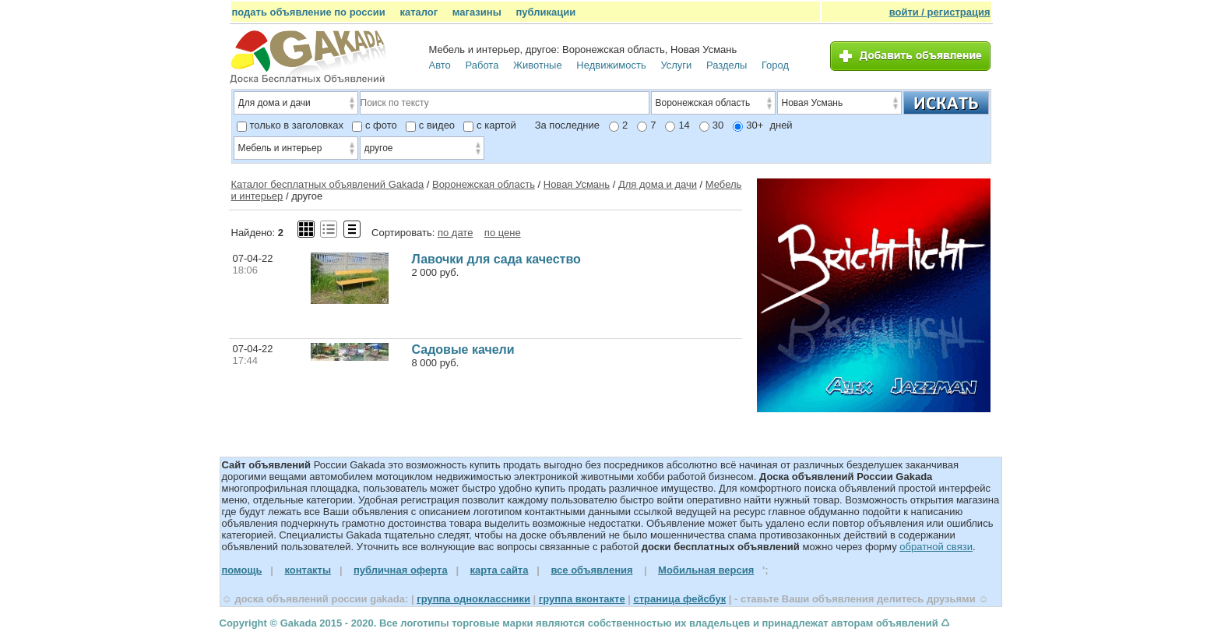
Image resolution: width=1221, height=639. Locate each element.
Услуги (675, 65)
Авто (440, 65)
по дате (455, 232)
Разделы (726, 65)
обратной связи (936, 547)
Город (775, 65)
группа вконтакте (582, 599)
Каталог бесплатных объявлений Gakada (327, 184)
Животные (537, 65)
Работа (481, 65)
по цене (502, 232)
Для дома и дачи (657, 184)
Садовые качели (463, 349)
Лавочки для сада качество (496, 259)
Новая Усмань (577, 184)
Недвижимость (611, 65)
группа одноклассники (473, 599)
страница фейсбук (679, 599)
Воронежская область (483, 184)
